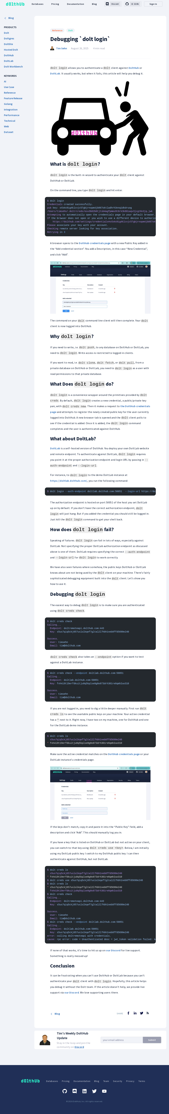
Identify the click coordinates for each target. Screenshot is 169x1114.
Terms (141, 1081)
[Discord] (75, 1091)
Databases (52, 1081)
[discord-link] (113, 4)
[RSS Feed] (148, 1015)
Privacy (130, 1081)
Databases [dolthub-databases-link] (37, 3)
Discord (79, 1047)
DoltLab (55, 73)
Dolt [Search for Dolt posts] (70, 30)
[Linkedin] (84, 1091)
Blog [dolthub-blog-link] (94, 3)
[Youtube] (104, 1091)
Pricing (66, 1081)
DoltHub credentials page (95, 243)
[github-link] (132, 4)
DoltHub (134, 67)
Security (117, 1081)
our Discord (113, 950)
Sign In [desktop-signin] (153, 3)
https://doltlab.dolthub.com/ (68, 480)
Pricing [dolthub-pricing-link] (55, 3)
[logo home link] (15, 4)
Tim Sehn (61, 48)
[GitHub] (65, 1091)
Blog (9, 18)
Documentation (82, 1081)
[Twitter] (94, 1091)
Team (106, 1081)
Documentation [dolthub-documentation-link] (75, 3)
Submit (152, 1039)
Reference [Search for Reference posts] (57, 30)
